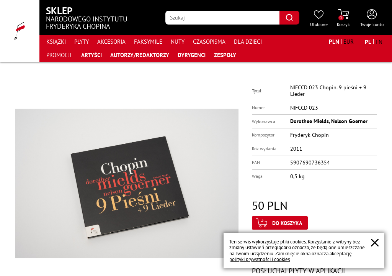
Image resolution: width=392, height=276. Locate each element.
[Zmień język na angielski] (379, 41)
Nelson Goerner (349, 121)
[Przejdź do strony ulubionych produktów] (319, 18)
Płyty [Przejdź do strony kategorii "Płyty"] (81, 41)
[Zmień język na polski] (368, 41)
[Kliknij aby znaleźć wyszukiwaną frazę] (289, 18)
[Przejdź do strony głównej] (19, 31)
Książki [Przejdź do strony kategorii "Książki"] (56, 41)
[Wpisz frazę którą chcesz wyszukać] (222, 18)
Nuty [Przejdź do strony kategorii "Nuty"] (178, 41)
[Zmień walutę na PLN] (334, 41)
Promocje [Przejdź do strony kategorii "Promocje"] (59, 55)
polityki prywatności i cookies (259, 259)
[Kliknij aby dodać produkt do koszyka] (280, 223)
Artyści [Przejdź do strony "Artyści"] (91, 55)
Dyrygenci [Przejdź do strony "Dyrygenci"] (192, 55)
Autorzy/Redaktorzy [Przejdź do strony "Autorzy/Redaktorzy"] (139, 55)
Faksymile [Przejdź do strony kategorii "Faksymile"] (148, 41)
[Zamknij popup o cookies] (375, 242)
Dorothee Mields (309, 121)
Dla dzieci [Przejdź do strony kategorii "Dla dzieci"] (248, 41)
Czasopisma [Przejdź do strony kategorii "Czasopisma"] (209, 41)
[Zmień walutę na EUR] (348, 41)
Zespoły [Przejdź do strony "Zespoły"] (225, 55)
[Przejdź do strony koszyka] (343, 18)
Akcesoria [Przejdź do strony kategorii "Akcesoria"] (111, 41)
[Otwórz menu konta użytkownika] (371, 18)
